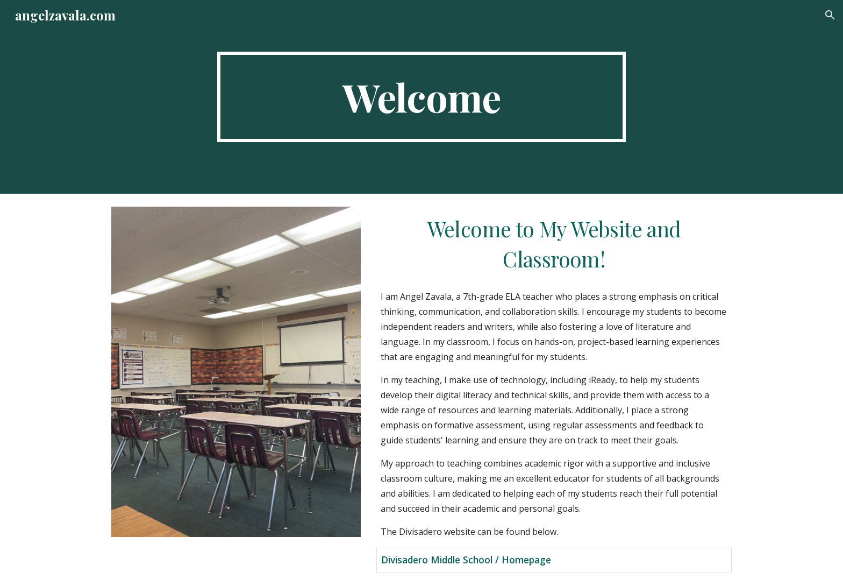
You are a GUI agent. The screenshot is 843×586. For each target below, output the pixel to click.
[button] (830, 15)
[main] (421, 97)
